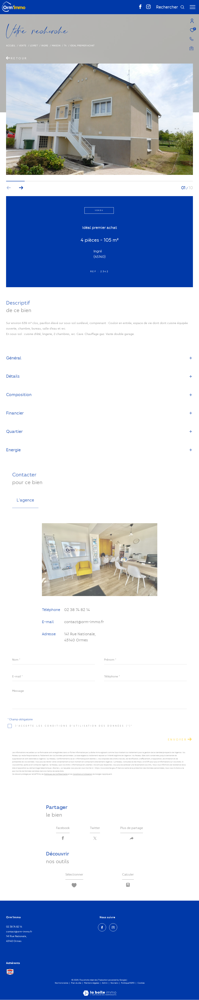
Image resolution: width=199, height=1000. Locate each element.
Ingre (44, 45)
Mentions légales (91, 983)
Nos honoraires (61, 983)
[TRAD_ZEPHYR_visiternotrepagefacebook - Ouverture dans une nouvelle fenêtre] (140, 8)
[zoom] (99, 174)
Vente (22, 45)
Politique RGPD (128, 983)
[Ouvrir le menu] (192, 7)
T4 (65, 45)
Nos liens (115, 983)
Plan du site (76, 983)
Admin (105, 983)
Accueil (10, 45)
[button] (21, 187)
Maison (56, 45)
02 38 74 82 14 (77, 609)
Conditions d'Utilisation (82, 774)
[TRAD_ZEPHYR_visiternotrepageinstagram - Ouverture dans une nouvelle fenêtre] (148, 8)
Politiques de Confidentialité (56, 774)
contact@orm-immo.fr (84, 622)
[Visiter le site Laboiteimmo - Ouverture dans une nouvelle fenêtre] (99, 991)
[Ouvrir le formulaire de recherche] (170, 7)
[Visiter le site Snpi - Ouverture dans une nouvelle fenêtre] (10, 972)
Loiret (34, 45)
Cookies (141, 983)
